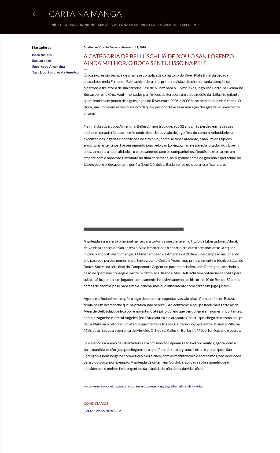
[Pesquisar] (239, 14)
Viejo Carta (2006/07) (157, 25)
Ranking (86, 25)
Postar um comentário (102, 410)
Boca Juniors (42, 55)
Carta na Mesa (123, 25)
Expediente (188, 25)
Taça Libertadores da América (55, 72)
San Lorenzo (41, 61)
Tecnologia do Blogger (140, 438)
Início (54, 25)
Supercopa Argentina (48, 66)
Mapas (102, 25)
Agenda (69, 25)
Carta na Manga (85, 13)
